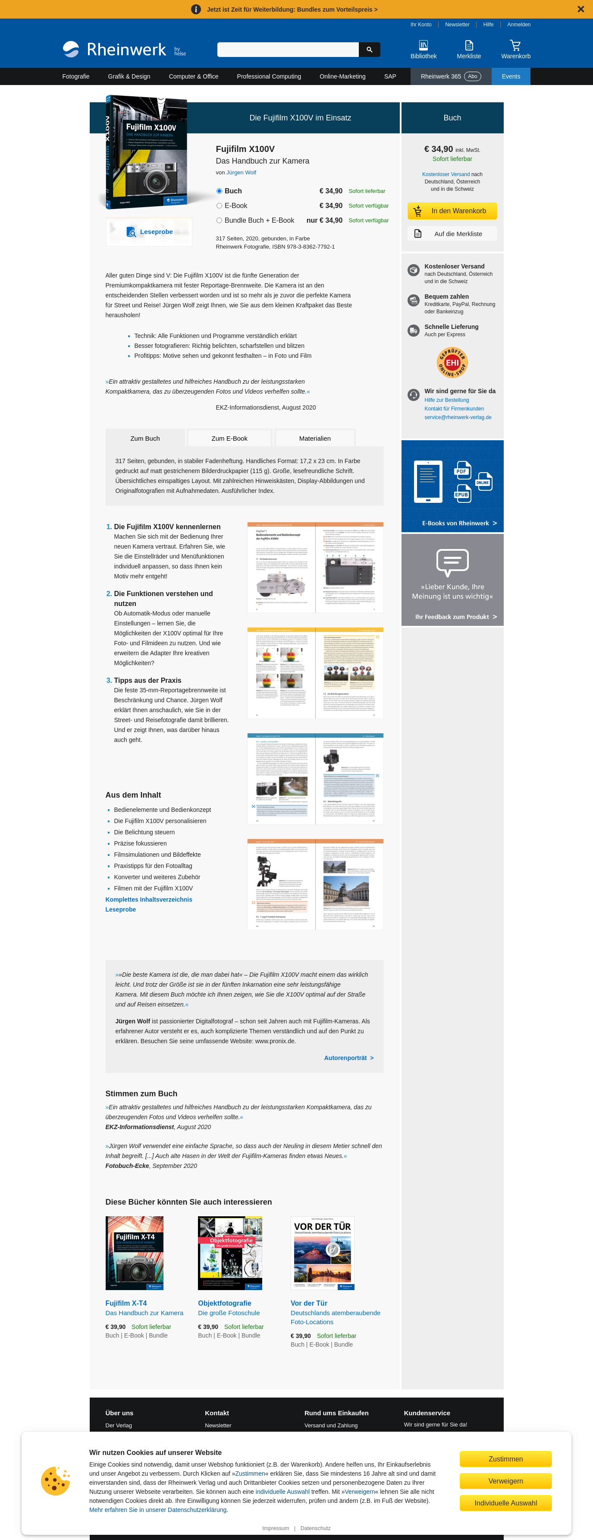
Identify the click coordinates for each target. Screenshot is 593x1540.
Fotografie (76, 76)
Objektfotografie (238, 1308)
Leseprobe (121, 909)
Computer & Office (194, 76)
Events (511, 76)
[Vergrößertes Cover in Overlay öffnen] (144, 153)
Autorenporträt (345, 1057)
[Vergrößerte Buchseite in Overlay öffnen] (315, 568)
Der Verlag (119, 1425)
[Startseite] (124, 50)
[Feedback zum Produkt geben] (453, 581)
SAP (390, 76)
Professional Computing (269, 76)
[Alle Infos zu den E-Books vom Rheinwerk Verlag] (453, 487)
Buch (233, 191)
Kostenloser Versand (446, 174)
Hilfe (488, 25)
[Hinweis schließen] (581, 9)
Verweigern (360, 1491)
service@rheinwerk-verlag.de (458, 417)
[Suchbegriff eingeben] (288, 49)
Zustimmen (250, 1473)
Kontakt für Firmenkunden (454, 409)
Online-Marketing (343, 76)
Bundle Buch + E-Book (259, 220)
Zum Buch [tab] (145, 438)
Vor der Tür (337, 1313)
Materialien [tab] (315, 438)
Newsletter (457, 25)
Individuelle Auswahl (506, 1503)
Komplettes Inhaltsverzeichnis (149, 899)
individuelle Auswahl (283, 1491)
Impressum (275, 1528)
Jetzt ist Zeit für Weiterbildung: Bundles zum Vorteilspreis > (292, 9)
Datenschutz (316, 1528)
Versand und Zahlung (331, 1425)
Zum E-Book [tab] (230, 438)
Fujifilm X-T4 (145, 1308)
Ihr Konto (421, 25)
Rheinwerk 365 (451, 76)
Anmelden (519, 25)
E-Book (236, 205)
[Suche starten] (369, 49)
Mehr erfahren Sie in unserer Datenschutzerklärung (157, 1509)
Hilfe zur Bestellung (447, 400)
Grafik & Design (129, 76)
